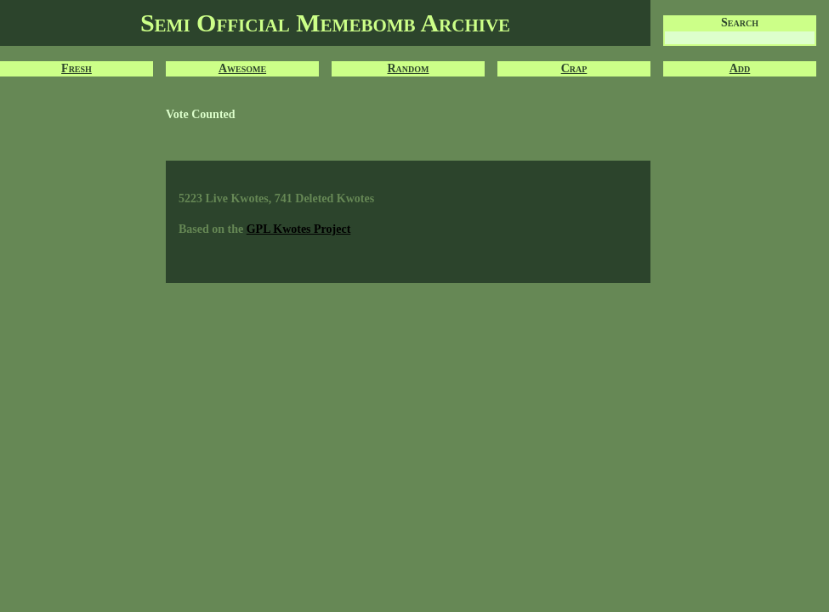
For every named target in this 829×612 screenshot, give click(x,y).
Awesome (242, 68)
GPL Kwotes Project (299, 229)
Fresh (76, 68)
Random (408, 68)
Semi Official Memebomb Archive (325, 22)
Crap (574, 68)
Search (739, 22)
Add (740, 68)
